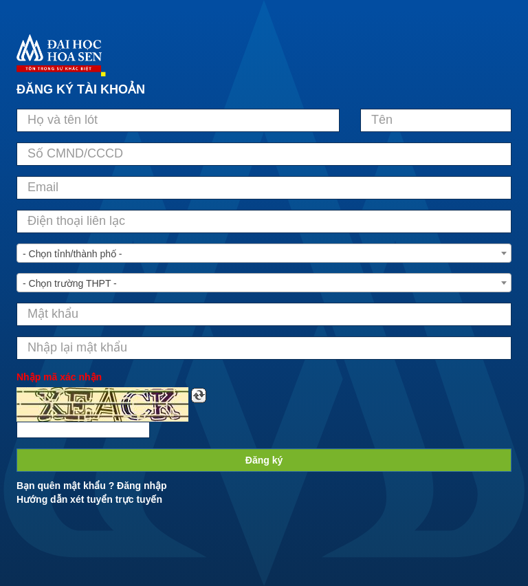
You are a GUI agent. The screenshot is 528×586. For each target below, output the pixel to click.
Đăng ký (264, 460)
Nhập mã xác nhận (59, 376)
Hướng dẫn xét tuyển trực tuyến (89, 499)
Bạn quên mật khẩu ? (65, 485)
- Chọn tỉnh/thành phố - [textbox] (72, 253)
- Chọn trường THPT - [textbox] (70, 283)
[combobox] (264, 253)
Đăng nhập (142, 485)
